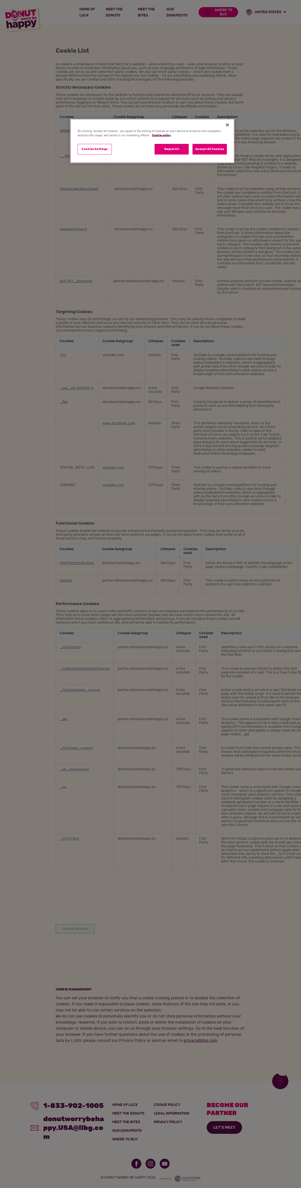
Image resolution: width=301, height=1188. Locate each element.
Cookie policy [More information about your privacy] (161, 135)
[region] (152, 141)
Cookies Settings (95, 149)
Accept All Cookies (209, 149)
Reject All (171, 149)
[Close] (227, 124)
